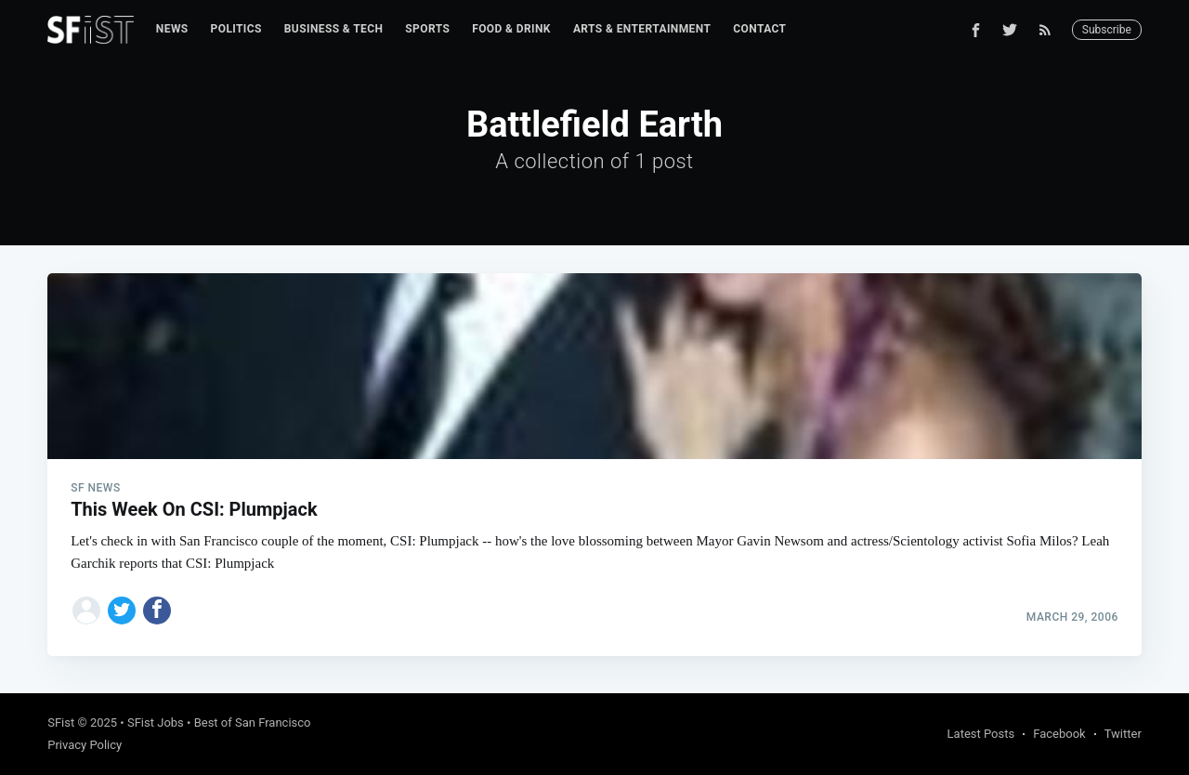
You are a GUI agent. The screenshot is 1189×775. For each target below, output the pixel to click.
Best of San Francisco (252, 722)
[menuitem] (172, 29)
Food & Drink (511, 28)
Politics (236, 28)
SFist (60, 722)
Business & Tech (334, 28)
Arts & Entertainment (642, 28)
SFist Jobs (155, 722)
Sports (427, 28)
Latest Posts (981, 734)
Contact (759, 28)
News (172, 28)
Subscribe (1106, 29)
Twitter (1123, 734)
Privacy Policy (84, 745)
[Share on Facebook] (157, 610)
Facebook (1059, 734)
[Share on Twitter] (121, 610)
